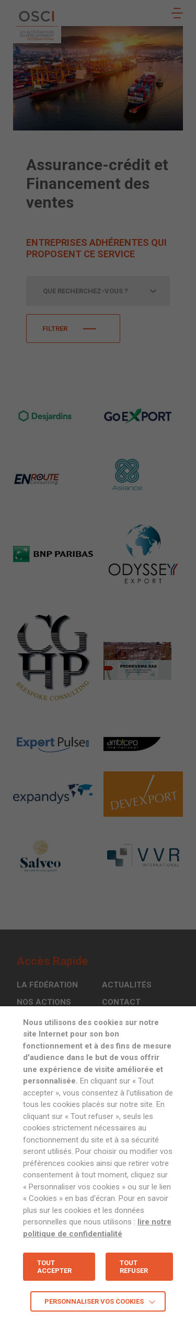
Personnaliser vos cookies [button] (94, 1301)
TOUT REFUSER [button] (134, 1267)
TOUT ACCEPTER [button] (54, 1267)
